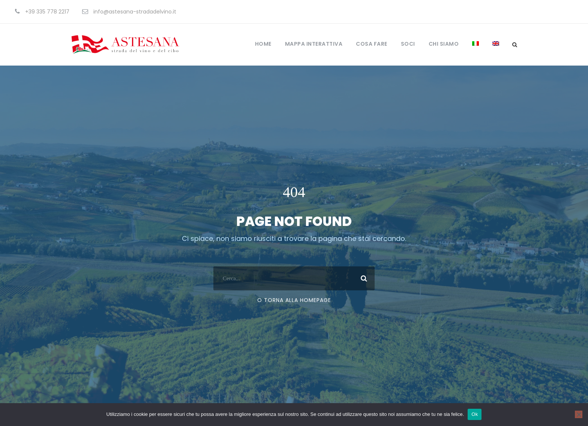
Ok (474, 414)
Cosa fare (371, 44)
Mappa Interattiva (314, 44)
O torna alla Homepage (294, 320)
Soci (408, 44)
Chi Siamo (444, 44)
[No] (578, 414)
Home (263, 44)
